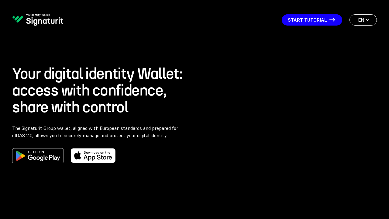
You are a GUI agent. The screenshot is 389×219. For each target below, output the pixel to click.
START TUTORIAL (311, 20)
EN (363, 20)
